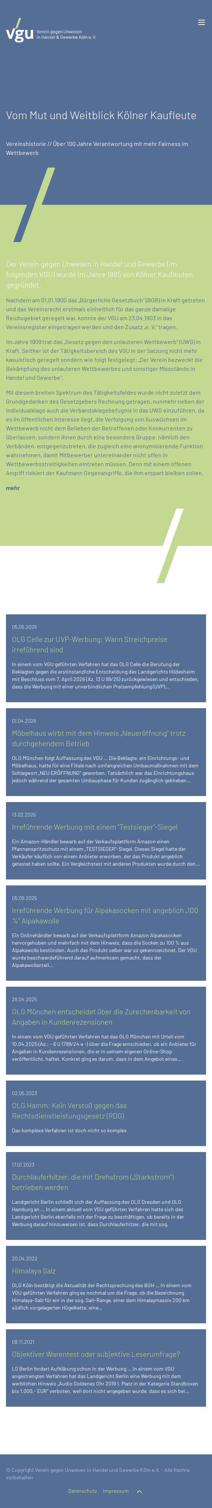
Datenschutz (82, 1491)
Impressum (116, 1491)
